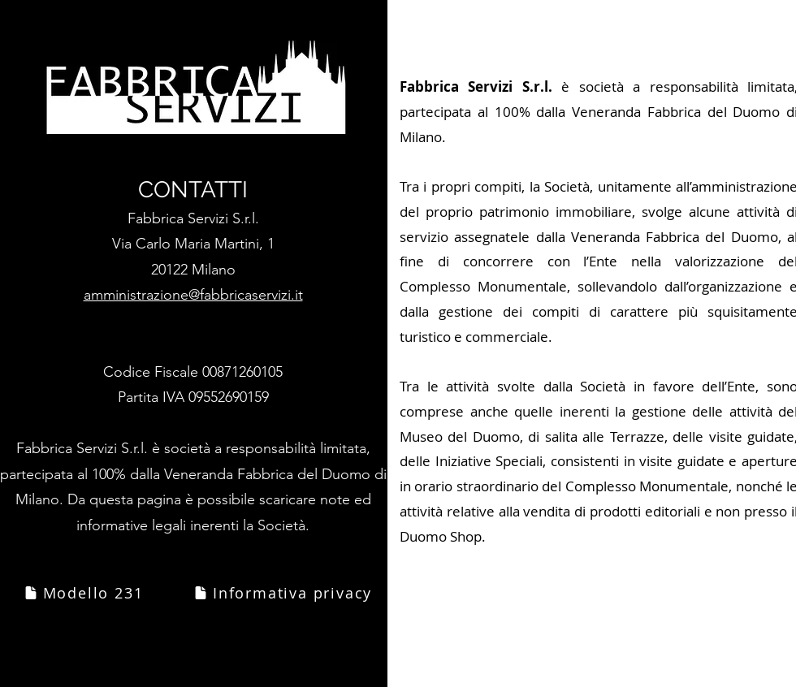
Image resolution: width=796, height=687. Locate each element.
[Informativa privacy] (282, 593)
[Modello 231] (83, 593)
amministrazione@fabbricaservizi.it (193, 295)
